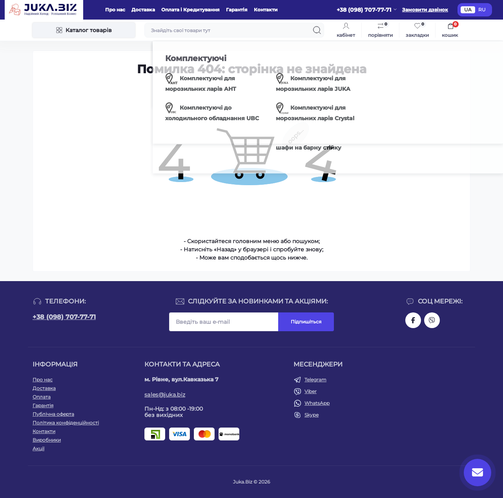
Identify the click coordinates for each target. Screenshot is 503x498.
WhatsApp (317, 403)
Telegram (315, 380)
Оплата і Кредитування (190, 10)
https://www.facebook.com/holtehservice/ (413, 320)
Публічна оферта (53, 414)
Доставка (143, 10)
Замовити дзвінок (425, 10)
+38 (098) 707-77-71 (64, 317)
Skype (311, 415)
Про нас (115, 10)
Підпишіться (306, 322)
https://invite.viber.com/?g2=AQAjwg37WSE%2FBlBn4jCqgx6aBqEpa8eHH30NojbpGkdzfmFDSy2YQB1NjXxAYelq (432, 320)
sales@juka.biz (164, 394)
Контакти (266, 10)
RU (482, 10)
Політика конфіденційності (66, 423)
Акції (38, 448)
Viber (310, 391)
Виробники (47, 440)
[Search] (317, 30)
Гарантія (237, 10)
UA (468, 10)
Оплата (42, 397)
